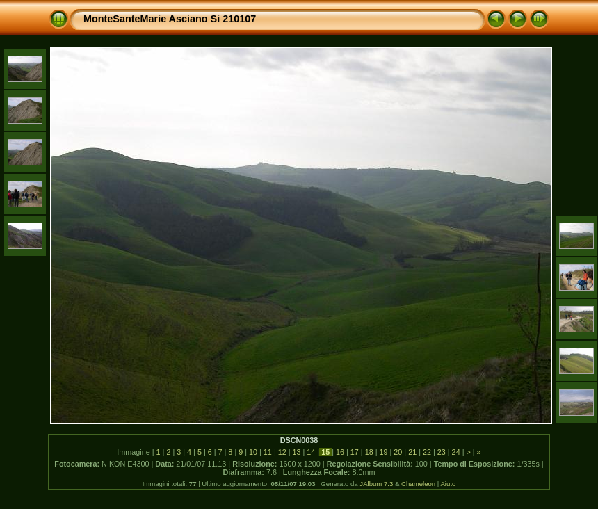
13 (297, 452)
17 (354, 452)
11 (267, 452)
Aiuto (447, 483)
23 (441, 452)
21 (412, 452)
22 (427, 452)
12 (282, 452)
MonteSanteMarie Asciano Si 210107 (169, 18)
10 (253, 452)
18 (369, 452)
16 (340, 452)
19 (383, 452)
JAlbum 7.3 (376, 483)
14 (311, 452)
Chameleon (418, 483)
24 (456, 452)
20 (397, 452)
